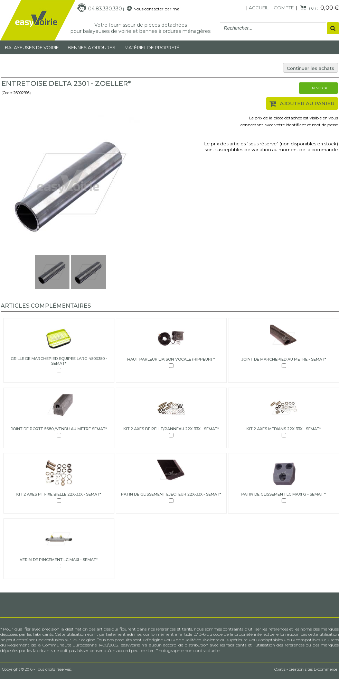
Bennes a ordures (91, 47)
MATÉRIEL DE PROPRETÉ (151, 47)
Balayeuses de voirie (32, 47)
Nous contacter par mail (157, 8)
